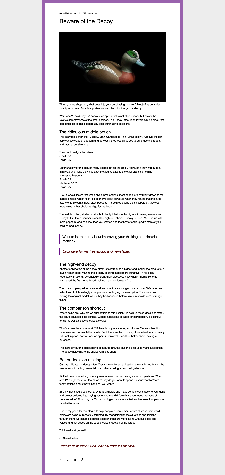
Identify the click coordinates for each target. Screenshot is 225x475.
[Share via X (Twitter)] (67, 459)
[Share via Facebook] (60, 459)
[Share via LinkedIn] (74, 459)
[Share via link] (82, 459)
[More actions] (164, 13)
